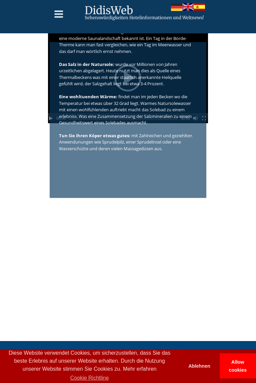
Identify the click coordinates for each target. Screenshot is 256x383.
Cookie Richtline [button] (89, 378)
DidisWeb (109, 8)
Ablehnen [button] (199, 366)
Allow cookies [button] (238, 366)
